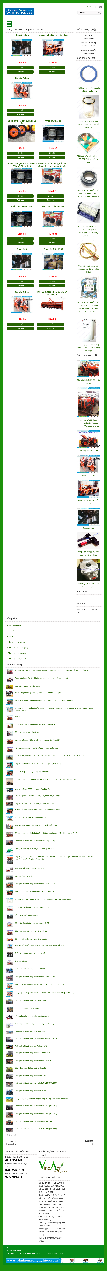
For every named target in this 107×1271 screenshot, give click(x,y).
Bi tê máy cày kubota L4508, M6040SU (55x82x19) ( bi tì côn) (88, 159)
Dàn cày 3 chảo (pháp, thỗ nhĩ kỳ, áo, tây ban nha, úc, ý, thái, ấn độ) (52, 165)
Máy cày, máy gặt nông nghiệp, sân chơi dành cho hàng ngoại (39, 984)
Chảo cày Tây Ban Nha (21, 206)
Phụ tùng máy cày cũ (16, 642)
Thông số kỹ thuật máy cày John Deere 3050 (33, 1053)
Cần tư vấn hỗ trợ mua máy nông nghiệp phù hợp (34, 849)
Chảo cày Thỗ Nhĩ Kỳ (53, 249)
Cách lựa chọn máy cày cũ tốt (27, 732)
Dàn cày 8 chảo (22, 292)
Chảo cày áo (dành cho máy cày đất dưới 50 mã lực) (22, 164)
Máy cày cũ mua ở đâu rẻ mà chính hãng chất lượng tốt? (37, 740)
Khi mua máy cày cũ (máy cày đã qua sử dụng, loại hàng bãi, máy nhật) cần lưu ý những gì (51, 670)
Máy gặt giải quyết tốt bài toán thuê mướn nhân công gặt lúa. (39, 945)
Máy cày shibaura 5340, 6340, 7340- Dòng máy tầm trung (38, 764)
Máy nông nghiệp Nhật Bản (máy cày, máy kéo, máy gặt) (37, 796)
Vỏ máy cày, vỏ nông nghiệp (26, 915)
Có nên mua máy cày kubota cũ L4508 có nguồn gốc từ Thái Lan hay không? (46, 833)
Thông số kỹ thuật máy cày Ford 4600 (30, 1032)
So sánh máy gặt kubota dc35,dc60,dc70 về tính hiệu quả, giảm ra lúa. (43, 899)
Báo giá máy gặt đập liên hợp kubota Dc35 (32, 923)
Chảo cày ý (22, 249)
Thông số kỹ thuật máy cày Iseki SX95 (30, 1076)
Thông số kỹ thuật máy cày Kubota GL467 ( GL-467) (36, 1106)
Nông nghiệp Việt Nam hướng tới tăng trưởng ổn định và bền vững (41, 1099)
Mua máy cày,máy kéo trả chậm (27, 686)
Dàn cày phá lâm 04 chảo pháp (53, 35)
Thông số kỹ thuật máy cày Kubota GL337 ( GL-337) (36, 1121)
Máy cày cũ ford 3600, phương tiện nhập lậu (32, 789)
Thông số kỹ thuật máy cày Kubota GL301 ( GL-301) (36, 1114)
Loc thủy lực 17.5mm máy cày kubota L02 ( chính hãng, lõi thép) (88, 347)
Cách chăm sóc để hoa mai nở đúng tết (30, 1068)
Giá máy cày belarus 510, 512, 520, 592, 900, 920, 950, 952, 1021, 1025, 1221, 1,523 (49, 756)
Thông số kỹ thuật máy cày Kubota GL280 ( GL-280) (36, 1083)
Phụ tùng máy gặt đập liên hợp (27, 1008)
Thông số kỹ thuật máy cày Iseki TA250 (30, 1091)
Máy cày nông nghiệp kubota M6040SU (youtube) (34, 891)
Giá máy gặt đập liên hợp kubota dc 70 (30, 817)
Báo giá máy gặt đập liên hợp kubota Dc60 (32, 907)
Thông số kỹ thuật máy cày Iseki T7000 (30, 1000)
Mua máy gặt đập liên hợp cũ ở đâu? (29, 868)
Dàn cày (11, 631)
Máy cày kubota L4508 (88, 451)
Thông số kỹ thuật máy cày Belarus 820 (31, 1046)
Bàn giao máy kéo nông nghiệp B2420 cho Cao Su (35, 724)
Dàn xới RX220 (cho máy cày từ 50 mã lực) (51, 293)
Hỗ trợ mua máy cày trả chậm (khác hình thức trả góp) (36, 748)
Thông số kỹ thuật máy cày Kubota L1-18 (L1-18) (34, 1061)
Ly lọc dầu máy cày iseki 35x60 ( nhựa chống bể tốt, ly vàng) (89, 124)
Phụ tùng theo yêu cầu (16, 659)
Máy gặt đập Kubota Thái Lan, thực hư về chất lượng (36, 825)
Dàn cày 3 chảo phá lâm (53, 206)
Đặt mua (20, 72)
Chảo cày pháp (22, 35)
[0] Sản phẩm (92, 7)
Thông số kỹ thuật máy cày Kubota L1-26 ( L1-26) (35, 977)
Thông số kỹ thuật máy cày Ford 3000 (30, 969)
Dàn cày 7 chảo (22, 78)
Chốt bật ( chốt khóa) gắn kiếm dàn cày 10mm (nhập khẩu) (88, 269)
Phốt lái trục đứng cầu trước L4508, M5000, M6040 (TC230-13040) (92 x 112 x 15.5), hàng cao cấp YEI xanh (88, 308)
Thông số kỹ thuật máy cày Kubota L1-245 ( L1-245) (36, 1038)
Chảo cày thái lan (53, 121)
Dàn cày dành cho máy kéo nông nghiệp (31, 939)
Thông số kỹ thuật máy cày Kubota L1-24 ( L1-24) (35, 841)
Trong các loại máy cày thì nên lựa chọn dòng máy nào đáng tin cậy (42, 678)
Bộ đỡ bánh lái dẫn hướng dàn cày (22, 122)
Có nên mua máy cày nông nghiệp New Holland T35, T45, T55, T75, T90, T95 (46, 779)
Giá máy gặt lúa (21, 961)
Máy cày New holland (23, 876)
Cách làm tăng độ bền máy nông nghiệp (31, 931)
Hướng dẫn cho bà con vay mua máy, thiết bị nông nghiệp (38, 809)
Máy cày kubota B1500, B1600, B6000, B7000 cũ (34, 804)
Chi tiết (20, 68)
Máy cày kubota (14, 625)
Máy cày (18, 716)
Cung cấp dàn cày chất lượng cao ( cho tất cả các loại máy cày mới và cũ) (44, 992)
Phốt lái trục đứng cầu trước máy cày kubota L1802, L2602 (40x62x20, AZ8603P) (88, 193)
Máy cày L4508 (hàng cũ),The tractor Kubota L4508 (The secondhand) (88, 423)
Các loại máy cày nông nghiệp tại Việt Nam (32, 771)
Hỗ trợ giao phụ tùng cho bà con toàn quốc (32, 1016)
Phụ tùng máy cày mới (16, 653)
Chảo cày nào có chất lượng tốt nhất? (30, 953)
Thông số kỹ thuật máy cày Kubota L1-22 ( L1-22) (35, 884)
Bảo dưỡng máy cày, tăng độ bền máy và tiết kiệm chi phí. (38, 692)
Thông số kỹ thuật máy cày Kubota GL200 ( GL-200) (36, 1129)
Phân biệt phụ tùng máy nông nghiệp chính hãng (34, 1024)
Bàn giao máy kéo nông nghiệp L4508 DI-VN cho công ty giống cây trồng (44, 700)
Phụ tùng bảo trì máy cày (17, 647)
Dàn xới (10, 636)
